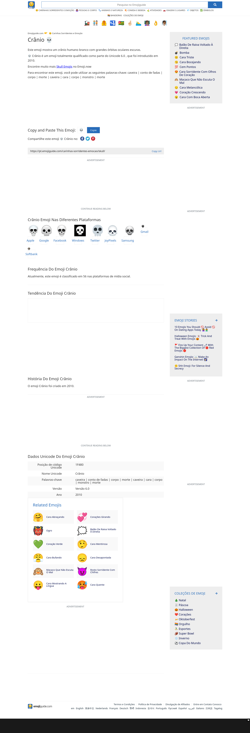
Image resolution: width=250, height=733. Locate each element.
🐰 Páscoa (181, 605)
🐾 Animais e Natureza (110, 10)
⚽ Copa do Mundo (188, 643)
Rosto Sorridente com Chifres (102, 571)
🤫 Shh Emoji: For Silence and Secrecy (192, 367)
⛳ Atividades (154, 10)
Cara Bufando (54, 557)
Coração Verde (54, 543)
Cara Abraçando (55, 516)
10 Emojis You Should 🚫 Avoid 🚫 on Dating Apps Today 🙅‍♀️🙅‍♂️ (195, 328)
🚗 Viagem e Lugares (174, 10)
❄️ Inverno (182, 638)
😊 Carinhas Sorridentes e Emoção (55, 10)
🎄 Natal (180, 600)
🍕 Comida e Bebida (134, 10)
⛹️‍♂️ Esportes (183, 629)
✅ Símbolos (207, 10)
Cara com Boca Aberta (192, 97)
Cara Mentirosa (98, 543)
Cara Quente (97, 584)
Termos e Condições (124, 704)
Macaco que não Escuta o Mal (59, 571)
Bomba (182, 52)
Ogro (49, 530)
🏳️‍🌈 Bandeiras (114, 15)
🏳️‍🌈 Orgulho (182, 624)
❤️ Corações (183, 614)
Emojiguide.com (35, 33)
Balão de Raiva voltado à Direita (103, 530)
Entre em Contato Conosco (207, 704)
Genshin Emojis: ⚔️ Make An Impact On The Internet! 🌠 (192, 358)
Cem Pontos (185, 67)
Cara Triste (184, 57)
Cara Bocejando (188, 62)
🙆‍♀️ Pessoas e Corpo (86, 10)
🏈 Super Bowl (184, 633)
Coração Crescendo (190, 92)
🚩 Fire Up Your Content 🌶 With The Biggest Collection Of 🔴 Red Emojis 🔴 (194, 348)
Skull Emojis (64, 66)
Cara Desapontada (100, 557)
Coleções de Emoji (133, 15)
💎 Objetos (193, 10)
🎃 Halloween (184, 609)
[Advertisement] (125, 726)
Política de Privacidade (150, 704)
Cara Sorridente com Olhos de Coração (195, 73)
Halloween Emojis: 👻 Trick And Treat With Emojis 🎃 (193, 337)
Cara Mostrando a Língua (56, 584)
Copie (93, 130)
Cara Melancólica (188, 87)
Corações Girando (100, 516)
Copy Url (156, 151)
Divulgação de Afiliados (177, 704)
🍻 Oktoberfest (185, 619)
